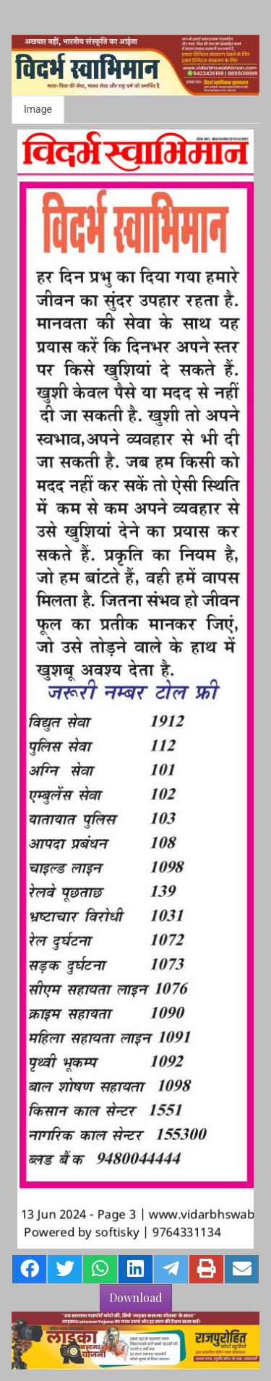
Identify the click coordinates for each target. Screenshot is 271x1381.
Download (136, 1297)
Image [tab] (38, 109)
